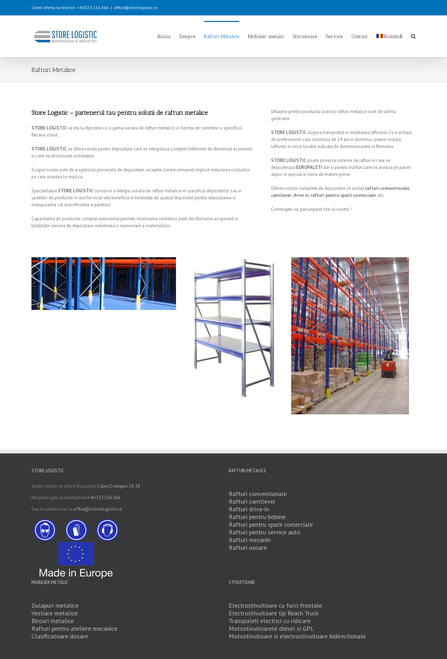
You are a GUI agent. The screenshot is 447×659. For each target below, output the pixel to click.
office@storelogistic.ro (135, 7)
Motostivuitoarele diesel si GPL (271, 628)
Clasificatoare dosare (59, 636)
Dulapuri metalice (55, 605)
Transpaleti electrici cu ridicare (269, 621)
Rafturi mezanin (250, 540)
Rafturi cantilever (252, 501)
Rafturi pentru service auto (264, 532)
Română (389, 36)
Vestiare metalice (54, 613)
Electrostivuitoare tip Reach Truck (273, 613)
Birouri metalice (52, 621)
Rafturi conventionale (258, 494)
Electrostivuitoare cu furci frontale (275, 605)
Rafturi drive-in (249, 509)
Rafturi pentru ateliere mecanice (74, 628)
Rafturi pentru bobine (257, 517)
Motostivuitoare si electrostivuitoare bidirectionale (297, 636)
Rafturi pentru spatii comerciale (271, 524)
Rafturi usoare (248, 547)
